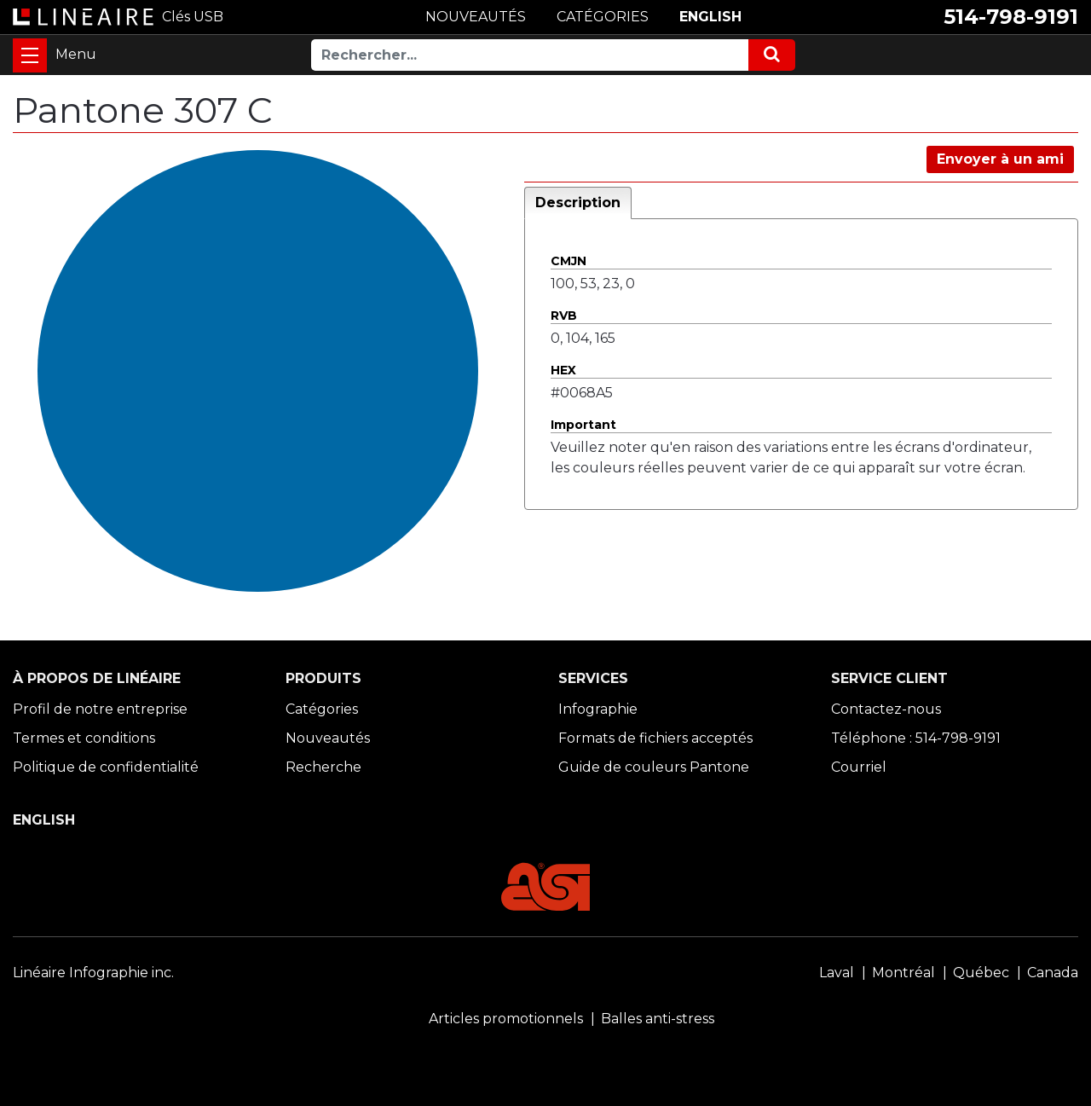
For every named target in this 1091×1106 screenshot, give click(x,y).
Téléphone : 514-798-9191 (916, 738)
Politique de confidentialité (106, 767)
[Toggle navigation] (30, 55)
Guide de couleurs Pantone (653, 767)
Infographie (598, 709)
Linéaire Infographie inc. (93, 972)
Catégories (322, 709)
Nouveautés (328, 738)
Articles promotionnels (506, 1018)
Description (578, 202)
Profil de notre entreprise (100, 709)
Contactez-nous (886, 709)
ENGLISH (710, 17)
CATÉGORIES (603, 17)
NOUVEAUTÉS (475, 17)
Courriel (858, 767)
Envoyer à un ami (1000, 159)
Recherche (323, 767)
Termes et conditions (84, 738)
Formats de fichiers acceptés (655, 738)
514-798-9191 (1011, 16)
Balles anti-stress (657, 1018)
